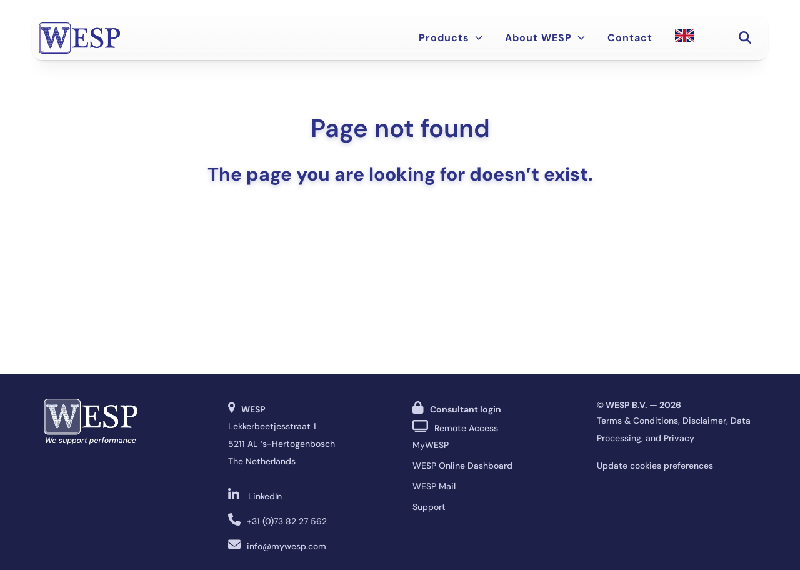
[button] (745, 38)
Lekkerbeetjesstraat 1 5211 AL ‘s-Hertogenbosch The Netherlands (281, 444)
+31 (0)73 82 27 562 (287, 521)
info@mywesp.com (286, 546)
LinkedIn (265, 496)
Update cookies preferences (655, 465)
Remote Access (466, 428)
